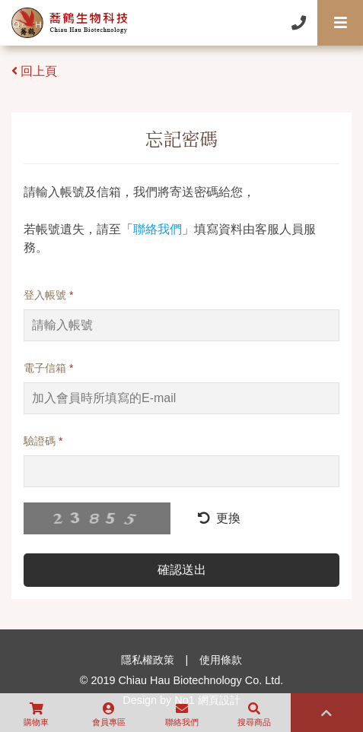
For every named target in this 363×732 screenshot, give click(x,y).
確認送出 (182, 569)
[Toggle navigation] (340, 23)
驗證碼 (43, 441)
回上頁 (34, 71)
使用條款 (220, 660)
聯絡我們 (157, 229)
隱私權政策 (147, 660)
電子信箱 (48, 368)
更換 (219, 518)
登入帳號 (48, 295)
